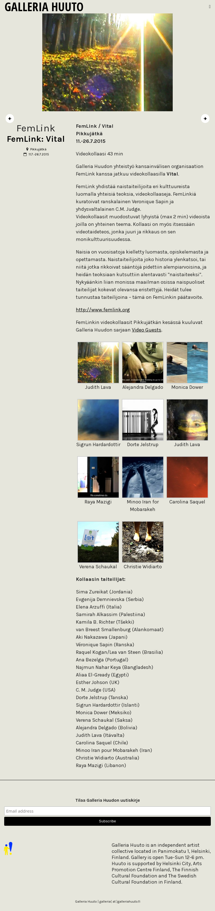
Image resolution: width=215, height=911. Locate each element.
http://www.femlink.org (103, 310)
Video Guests (146, 330)
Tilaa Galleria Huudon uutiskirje (107, 800)
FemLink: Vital (36, 139)
